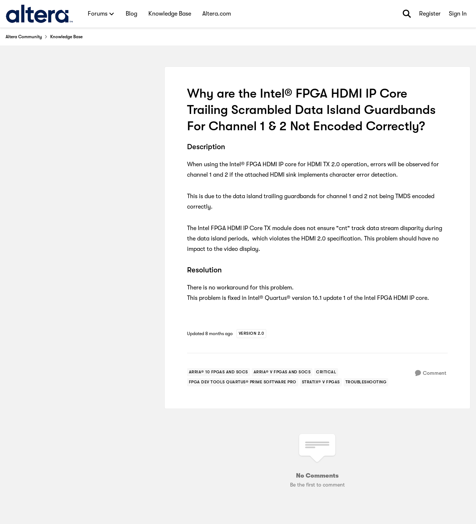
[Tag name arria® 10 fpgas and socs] (218, 372)
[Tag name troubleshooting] (366, 382)
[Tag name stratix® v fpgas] (321, 382)
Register (430, 13)
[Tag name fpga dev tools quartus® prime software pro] (242, 382)
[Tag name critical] (326, 372)
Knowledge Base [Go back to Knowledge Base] (66, 36)
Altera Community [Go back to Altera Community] (24, 36)
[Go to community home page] (39, 13)
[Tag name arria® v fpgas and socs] (282, 372)
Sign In (458, 13)
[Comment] (431, 373)
